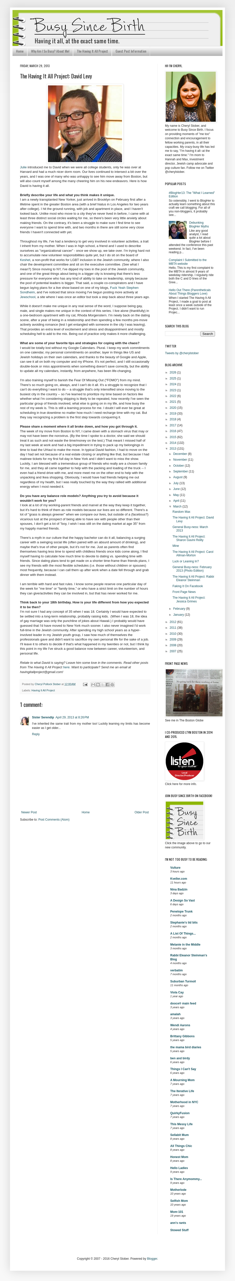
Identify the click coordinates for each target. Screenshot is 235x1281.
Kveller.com (178, 878)
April (176, 500)
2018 (173, 419)
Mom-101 (176, 1212)
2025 (173, 378)
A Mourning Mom (182, 1080)
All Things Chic (181, 1146)
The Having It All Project (92, 51)
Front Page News (184, 592)
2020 (173, 408)
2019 (173, 413)
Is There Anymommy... (186, 1179)
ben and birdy (180, 1058)
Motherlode (178, 1190)
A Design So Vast (182, 900)
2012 (173, 622)
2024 (173, 384)
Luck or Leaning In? (185, 561)
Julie (23, 167)
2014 (173, 443)
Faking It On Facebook (187, 586)
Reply (36, 734)
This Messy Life (181, 1124)
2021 (173, 402)
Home (20, 51)
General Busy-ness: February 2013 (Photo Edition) (192, 568)
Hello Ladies (179, 1168)
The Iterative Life (182, 1091)
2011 (173, 627)
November (180, 459)
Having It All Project (43, 690)
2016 (173, 431)
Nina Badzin (179, 889)
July (176, 483)
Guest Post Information (131, 51)
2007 (173, 651)
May (176, 495)
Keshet (25, 260)
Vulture (175, 867)
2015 (173, 437)
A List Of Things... (183, 933)
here (66, 667)
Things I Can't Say (183, 1069)
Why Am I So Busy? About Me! (50, 51)
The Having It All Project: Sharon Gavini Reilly (188, 538)
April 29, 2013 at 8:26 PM (72, 717)
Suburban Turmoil (183, 981)
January (179, 614)
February (179, 608)
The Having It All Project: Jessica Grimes (188, 599)
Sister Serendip (43, 717)
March (177, 506)
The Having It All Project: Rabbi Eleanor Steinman (193, 578)
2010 (173, 633)
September (181, 471)
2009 (173, 639)
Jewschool (28, 297)
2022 (173, 396)
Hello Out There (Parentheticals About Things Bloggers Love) (190, 291)
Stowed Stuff (179, 1230)
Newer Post (29, 812)
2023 (173, 390)
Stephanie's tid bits (184, 922)
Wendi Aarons (180, 1025)
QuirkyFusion (180, 1113)
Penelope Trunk (181, 911)
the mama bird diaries (185, 1047)
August (178, 477)
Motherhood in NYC (184, 1102)
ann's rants (178, 1223)
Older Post (141, 812)
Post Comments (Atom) (54, 819)
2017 (173, 425)
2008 (173, 645)
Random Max (181, 512)
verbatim (176, 970)
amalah (175, 1014)
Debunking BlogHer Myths (199, 224)
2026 (173, 372)
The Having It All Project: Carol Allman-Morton (192, 553)
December (180, 454)
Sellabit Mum (179, 1135)
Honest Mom (179, 1157)
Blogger (152, 1258)
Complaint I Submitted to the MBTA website (187, 261)
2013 (173, 448)
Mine (175, 546)
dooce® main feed (183, 1003)
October (179, 465)
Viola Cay (177, 992)
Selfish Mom (179, 1201)
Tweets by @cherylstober (182, 353)
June (176, 489)
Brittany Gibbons (182, 1036)
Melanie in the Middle (185, 944)
